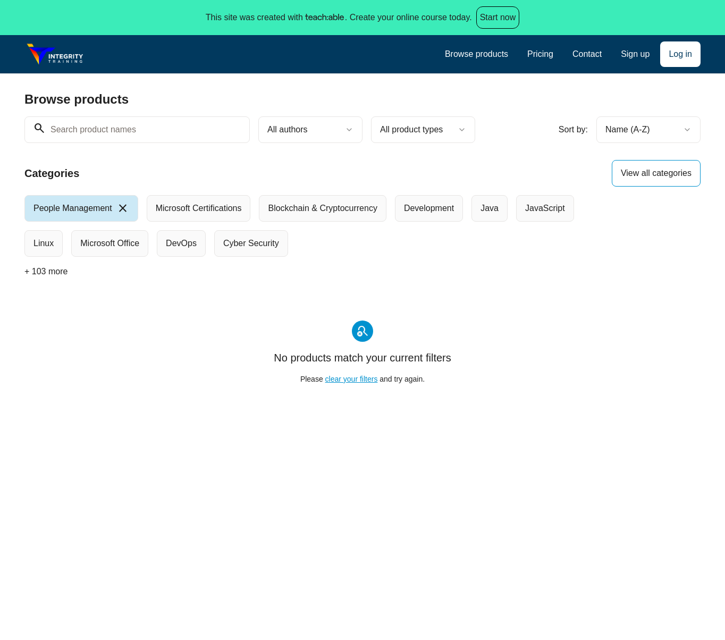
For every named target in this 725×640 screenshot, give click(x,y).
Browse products (476, 53)
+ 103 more (46, 271)
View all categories (656, 173)
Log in (680, 53)
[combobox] (310, 129)
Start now (498, 17)
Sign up (635, 53)
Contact (587, 53)
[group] (318, 226)
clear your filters (351, 379)
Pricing (540, 53)
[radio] (81, 208)
